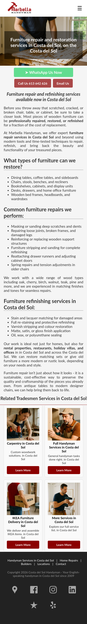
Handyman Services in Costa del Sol (31, 560)
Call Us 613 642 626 (32, 83)
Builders (26, 564)
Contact (61, 564)
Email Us (63, 83)
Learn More (23, 470)
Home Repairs (69, 560)
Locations (43, 564)
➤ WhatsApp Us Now (43, 72)
